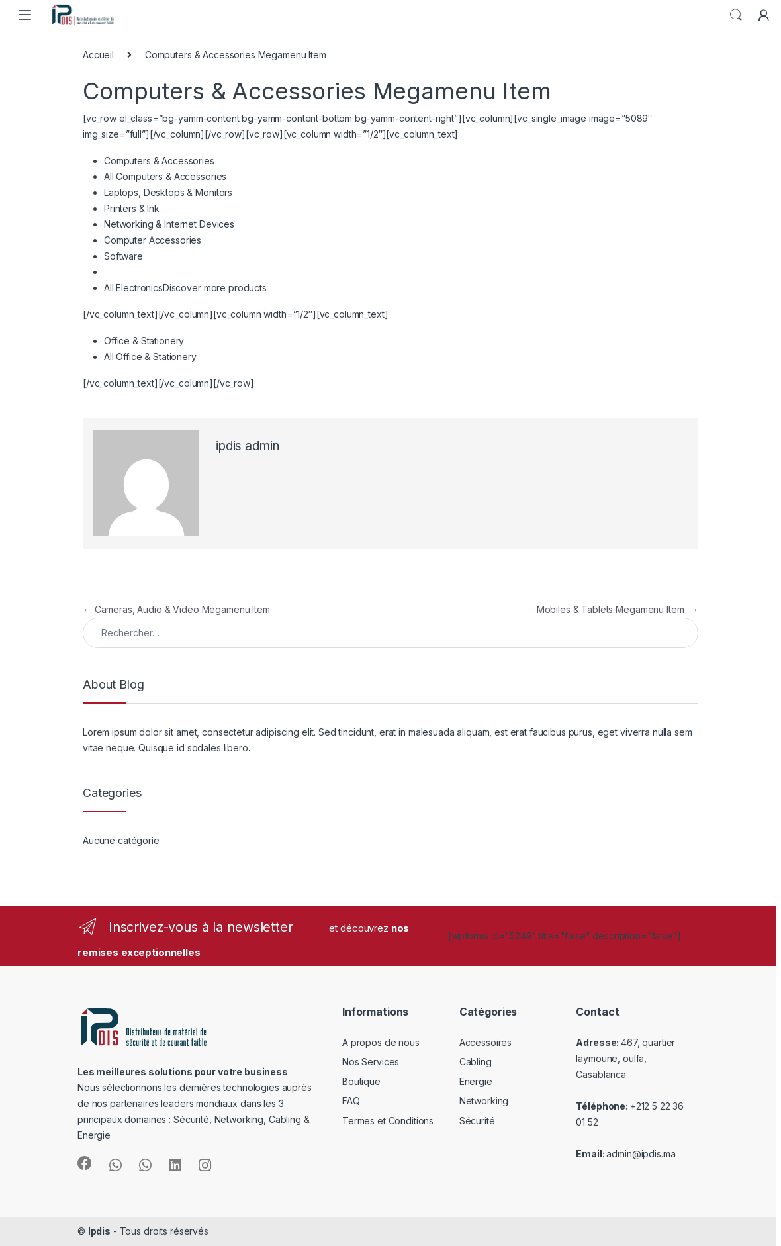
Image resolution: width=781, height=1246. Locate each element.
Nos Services (370, 1061)
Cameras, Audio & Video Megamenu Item (176, 609)
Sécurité (477, 1120)
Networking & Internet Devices (169, 224)
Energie (475, 1081)
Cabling (475, 1061)
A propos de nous (381, 1042)
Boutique (361, 1081)
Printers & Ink (132, 208)
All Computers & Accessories (165, 176)
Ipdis (99, 1231)
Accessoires (485, 1042)
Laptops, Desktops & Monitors (168, 192)
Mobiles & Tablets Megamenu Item (617, 609)
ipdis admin (247, 446)
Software (123, 256)
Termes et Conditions (388, 1120)
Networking (484, 1100)
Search (736, 15)
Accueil (98, 54)
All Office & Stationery (150, 356)
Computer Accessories (152, 240)
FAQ (351, 1100)
